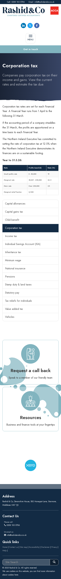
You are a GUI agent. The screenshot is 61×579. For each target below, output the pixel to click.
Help (4, 550)
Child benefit (12, 220)
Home (4, 547)
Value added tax (14, 309)
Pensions (10, 276)
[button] (30, 49)
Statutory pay (12, 293)
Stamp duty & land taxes (18, 284)
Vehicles (9, 317)
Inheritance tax (13, 252)
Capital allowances (15, 203)
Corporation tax (13, 228)
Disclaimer (45, 547)
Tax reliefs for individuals (18, 301)
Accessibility (34, 547)
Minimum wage (13, 260)
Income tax (11, 236)
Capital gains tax (14, 212)
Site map (23, 547)
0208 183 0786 (18, 1)
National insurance (15, 268)
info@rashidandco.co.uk (44, 1)
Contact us (13, 547)
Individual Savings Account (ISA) (23, 244)
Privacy (54, 547)
